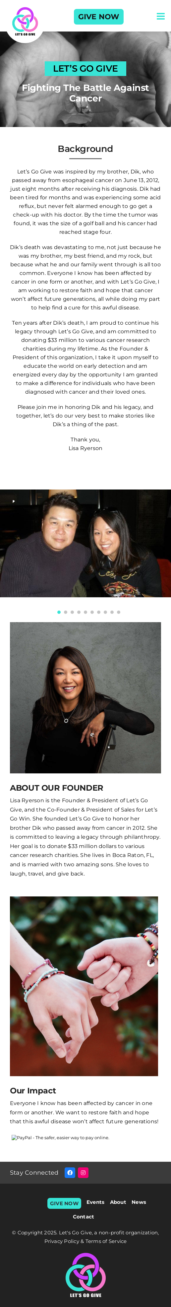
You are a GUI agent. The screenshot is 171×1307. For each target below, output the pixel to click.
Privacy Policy (62, 1241)
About (118, 1202)
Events (95, 1202)
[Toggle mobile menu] (161, 16)
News (139, 1202)
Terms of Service (106, 1241)
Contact (83, 1216)
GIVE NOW (99, 16)
